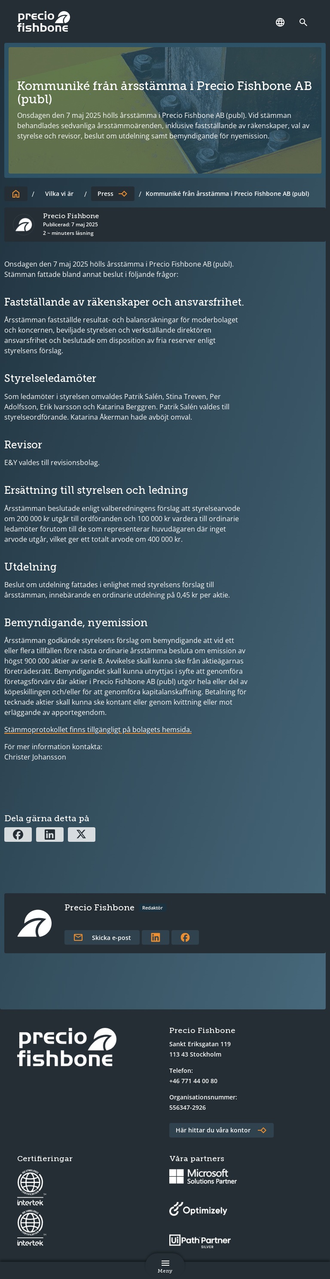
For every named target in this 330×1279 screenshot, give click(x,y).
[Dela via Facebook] (18, 834)
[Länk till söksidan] (305, 22)
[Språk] (280, 22)
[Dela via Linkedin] (50, 834)
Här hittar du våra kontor (213, 1130)
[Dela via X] (81, 834)
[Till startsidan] (16, 193)
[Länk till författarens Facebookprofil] (185, 937)
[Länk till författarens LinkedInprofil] (155, 937)
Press (105, 193)
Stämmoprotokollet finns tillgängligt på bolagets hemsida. (98, 729)
